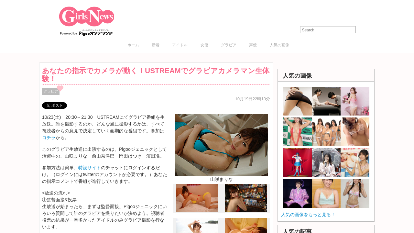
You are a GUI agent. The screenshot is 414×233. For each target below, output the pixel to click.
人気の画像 (279, 45)
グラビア (228, 45)
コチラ (49, 137)
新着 (155, 45)
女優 (204, 45)
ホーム (133, 45)
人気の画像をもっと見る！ (308, 214)
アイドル (180, 45)
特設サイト (89, 167)
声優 (253, 45)
